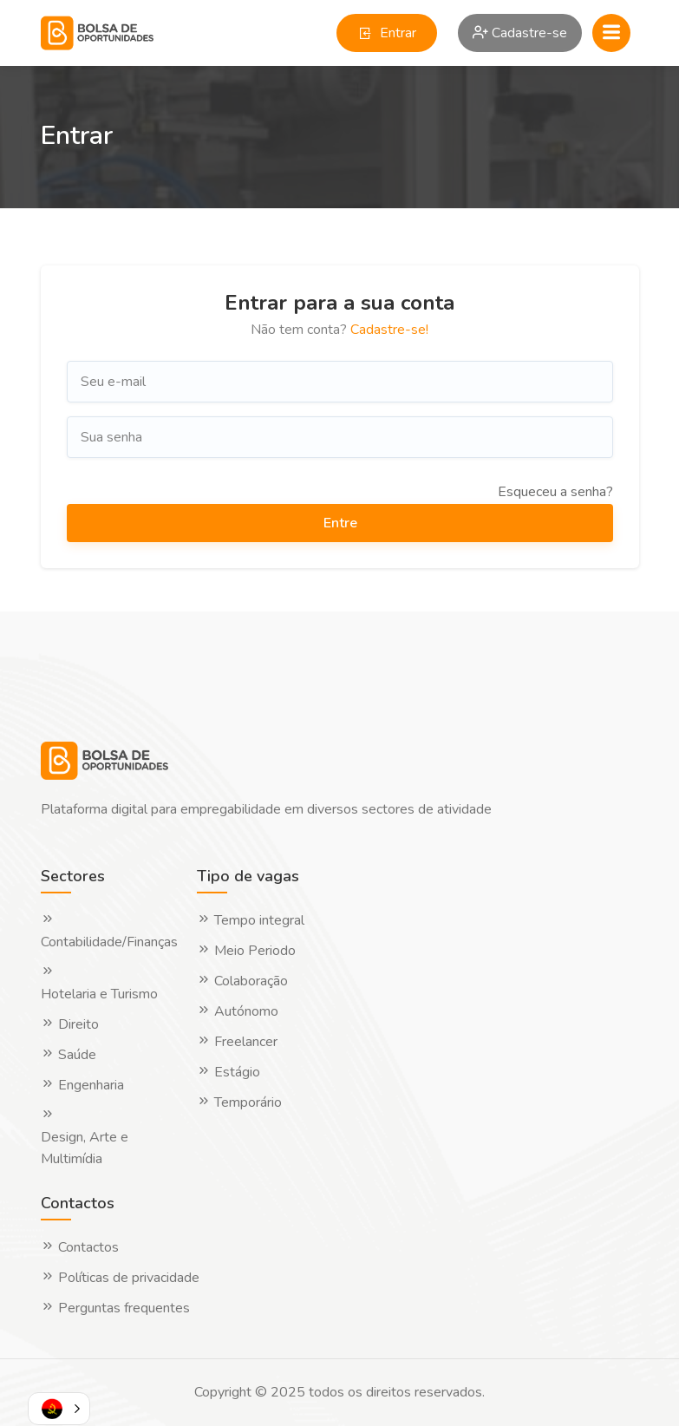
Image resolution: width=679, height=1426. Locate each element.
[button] (59, 1408)
